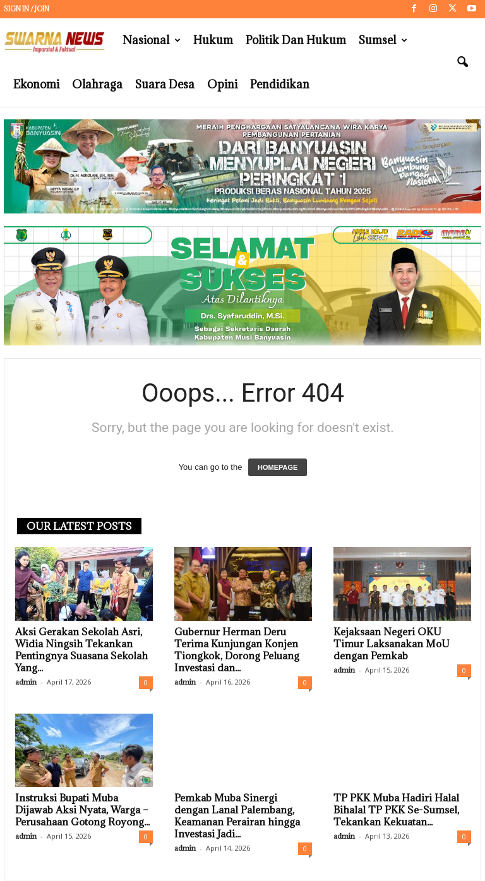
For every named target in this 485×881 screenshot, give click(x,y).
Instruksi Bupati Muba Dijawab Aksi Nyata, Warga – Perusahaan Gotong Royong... (82, 809)
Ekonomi (36, 84)
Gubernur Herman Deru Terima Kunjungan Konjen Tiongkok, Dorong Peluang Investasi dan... (236, 649)
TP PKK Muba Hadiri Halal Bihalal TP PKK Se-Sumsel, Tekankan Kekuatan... (396, 809)
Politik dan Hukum (296, 40)
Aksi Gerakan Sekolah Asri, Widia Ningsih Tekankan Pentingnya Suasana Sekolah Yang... (81, 649)
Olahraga (97, 84)
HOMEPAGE (277, 467)
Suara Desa (165, 84)
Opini (222, 84)
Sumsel (383, 40)
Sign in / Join (26, 8)
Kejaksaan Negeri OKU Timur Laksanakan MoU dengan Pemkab (391, 643)
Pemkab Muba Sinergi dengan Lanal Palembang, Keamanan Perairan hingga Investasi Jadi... (237, 815)
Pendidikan (279, 84)
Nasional (152, 40)
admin (26, 681)
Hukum (213, 40)
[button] (462, 62)
